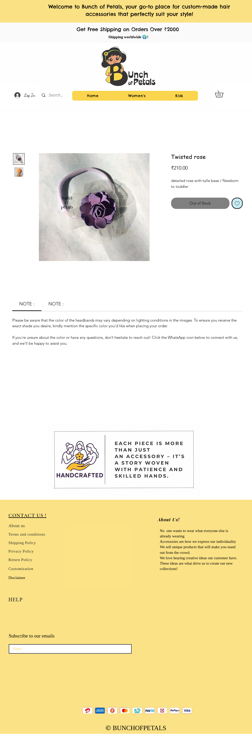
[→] (118, 649)
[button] (222, 93)
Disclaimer (16, 578)
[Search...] (56, 95)
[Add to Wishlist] (237, 203)
